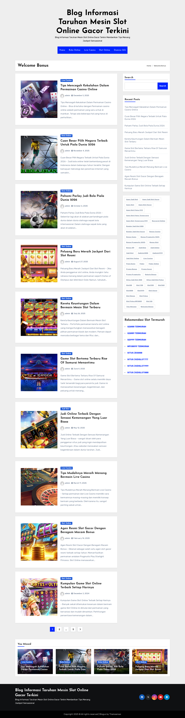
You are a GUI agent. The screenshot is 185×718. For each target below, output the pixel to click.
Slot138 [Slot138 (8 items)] (150, 285)
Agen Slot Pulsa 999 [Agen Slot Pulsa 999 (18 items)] (134, 210)
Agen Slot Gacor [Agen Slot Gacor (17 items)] (145, 205)
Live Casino (90, 50)
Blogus (103, 714)
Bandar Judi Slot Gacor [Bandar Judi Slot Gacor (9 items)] (135, 231)
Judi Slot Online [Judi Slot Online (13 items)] (132, 258)
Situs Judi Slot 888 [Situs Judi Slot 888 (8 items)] (134, 280)
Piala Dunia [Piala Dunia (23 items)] (130, 264)
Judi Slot (66, 409)
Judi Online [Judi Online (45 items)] (154, 248)
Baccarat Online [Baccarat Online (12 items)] (158, 221)
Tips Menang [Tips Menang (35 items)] (131, 307)
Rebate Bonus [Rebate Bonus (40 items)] (150, 274)
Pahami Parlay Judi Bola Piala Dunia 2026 (145, 126)
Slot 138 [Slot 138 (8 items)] (139, 285)
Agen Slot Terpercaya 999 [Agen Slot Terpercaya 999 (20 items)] (137, 221)
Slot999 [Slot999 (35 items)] (140, 290)
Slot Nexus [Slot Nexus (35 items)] (130, 296)
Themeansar (115, 714)
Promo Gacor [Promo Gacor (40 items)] (146, 269)
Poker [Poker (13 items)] (142, 264)
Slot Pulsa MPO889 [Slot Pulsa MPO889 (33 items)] (134, 301)
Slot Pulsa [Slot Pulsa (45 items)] (143, 296)
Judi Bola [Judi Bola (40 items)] (142, 248)
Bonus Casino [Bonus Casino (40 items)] (154, 231)
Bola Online (75, 50)
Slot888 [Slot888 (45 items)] (129, 290)
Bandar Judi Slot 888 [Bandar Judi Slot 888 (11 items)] (135, 226)
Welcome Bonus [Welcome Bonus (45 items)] (147, 307)
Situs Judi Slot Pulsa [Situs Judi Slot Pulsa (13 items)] (155, 280)
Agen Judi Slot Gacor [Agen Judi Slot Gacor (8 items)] (150, 199)
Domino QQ (120, 50)
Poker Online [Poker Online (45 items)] (154, 264)
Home (62, 50)
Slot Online (104, 50)
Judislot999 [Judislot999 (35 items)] (157, 253)
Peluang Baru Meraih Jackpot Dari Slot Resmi (146, 132)
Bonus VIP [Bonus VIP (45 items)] (130, 248)
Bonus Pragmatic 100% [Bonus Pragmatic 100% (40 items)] (150, 237)
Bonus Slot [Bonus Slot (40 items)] (154, 242)
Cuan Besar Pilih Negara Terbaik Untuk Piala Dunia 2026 (73, 669)
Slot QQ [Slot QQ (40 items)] (149, 301)
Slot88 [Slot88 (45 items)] (129, 285)
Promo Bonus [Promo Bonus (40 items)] (131, 269)
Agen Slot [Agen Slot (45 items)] (130, 205)
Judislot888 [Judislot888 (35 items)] (143, 253)
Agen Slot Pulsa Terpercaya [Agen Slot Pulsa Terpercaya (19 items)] (137, 215)
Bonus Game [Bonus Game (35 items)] (131, 237)
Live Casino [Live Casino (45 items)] (148, 258)
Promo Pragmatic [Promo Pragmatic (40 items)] (133, 274)
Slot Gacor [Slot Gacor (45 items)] (153, 290)
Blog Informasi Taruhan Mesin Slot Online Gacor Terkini (92, 22)
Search (129, 77)
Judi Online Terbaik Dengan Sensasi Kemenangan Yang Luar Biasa (84, 417)
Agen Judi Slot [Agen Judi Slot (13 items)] (132, 199)
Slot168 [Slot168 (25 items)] (161, 285)
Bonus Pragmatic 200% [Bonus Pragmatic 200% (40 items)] (135, 242)
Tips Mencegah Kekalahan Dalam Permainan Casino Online (35, 669)
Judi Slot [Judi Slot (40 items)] (130, 253)
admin (65, 95)
